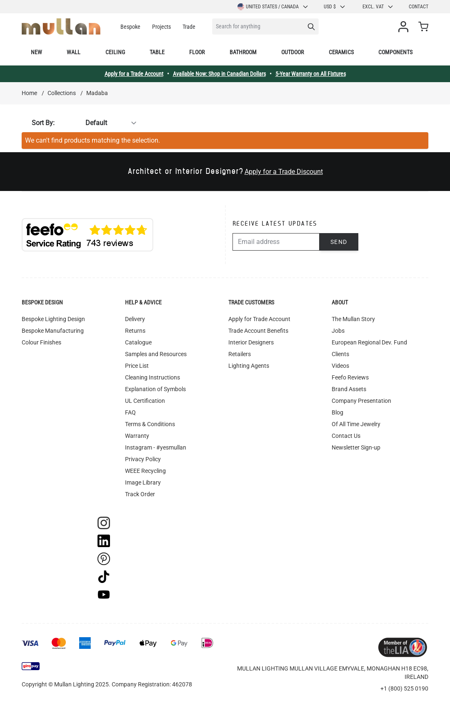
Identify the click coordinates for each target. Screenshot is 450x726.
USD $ (335, 6)
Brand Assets (349, 389)
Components (395, 52)
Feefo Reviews (350, 377)
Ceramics (341, 52)
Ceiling (115, 52)
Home (29, 93)
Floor (197, 52)
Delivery (135, 319)
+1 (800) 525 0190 (404, 688)
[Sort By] (98, 123)
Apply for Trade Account (259, 319)
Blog (337, 412)
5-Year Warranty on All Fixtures (310, 73)
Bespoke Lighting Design (53, 319)
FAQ (130, 412)
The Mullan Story (353, 319)
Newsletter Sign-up (356, 447)
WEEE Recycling (145, 470)
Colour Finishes (41, 342)
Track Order (140, 494)
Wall (73, 52)
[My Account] (405, 26)
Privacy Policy (143, 459)
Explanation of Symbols (155, 389)
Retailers (239, 354)
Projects (161, 26)
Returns (135, 330)
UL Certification (145, 400)
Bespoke (130, 26)
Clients (340, 354)
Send (339, 242)
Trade (188, 26)
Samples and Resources (156, 354)
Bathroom (243, 52)
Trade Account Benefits (258, 330)
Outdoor (292, 52)
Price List (137, 365)
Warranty (137, 435)
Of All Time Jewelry (356, 424)
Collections (62, 93)
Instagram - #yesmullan (155, 447)
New (36, 52)
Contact (418, 7)
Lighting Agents (248, 365)
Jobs (338, 330)
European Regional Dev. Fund (369, 342)
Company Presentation (361, 400)
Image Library (143, 482)
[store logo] (61, 26)
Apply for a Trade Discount (284, 172)
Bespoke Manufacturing (53, 330)
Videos (340, 365)
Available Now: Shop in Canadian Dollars (219, 73)
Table (157, 52)
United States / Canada (273, 6)
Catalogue (138, 342)
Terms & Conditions (150, 424)
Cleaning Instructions (152, 377)
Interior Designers (251, 342)
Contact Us (346, 435)
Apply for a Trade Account (134, 73)
